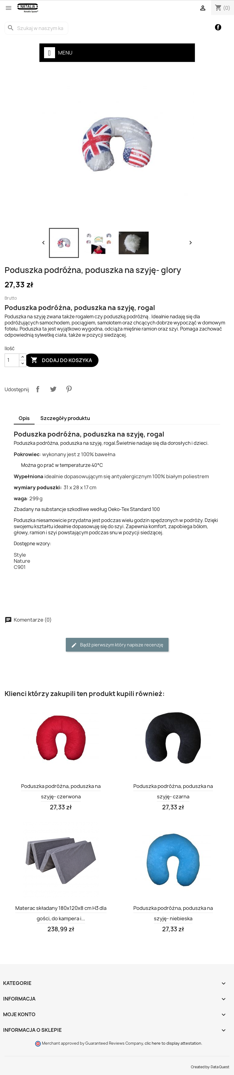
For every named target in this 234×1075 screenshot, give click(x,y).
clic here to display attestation (173, 1043)
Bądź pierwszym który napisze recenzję (117, 645)
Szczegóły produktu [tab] (65, 418)
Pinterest (69, 389)
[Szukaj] (36, 28)
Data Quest (220, 1067)
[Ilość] (12, 360)
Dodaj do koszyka (61, 360)
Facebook (218, 27)
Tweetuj (53, 389)
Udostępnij (38, 389)
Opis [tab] (24, 418)
